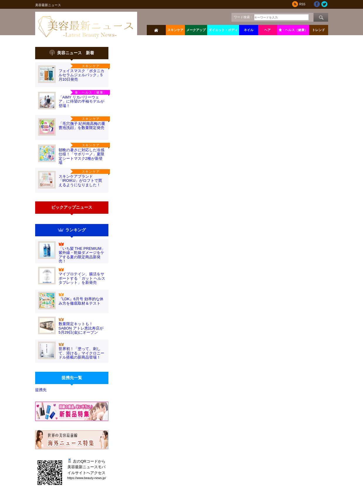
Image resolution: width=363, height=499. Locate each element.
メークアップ (196, 30)
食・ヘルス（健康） (293, 30)
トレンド (318, 30)
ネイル (248, 30)
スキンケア (175, 30)
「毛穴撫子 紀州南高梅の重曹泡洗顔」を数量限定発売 (82, 125)
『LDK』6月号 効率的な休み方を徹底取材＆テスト (81, 301)
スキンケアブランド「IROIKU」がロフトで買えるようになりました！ (80, 180)
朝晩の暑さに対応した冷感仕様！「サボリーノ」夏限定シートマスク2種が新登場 (81, 156)
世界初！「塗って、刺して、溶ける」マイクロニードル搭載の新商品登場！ (81, 353)
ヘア (267, 30)
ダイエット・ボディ (223, 30)
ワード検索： (243, 17)
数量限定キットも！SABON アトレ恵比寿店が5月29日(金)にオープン (81, 328)
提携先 (41, 390)
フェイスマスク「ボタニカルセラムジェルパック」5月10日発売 (81, 75)
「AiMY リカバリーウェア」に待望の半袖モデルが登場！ (81, 101)
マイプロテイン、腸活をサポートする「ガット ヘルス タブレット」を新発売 (82, 278)
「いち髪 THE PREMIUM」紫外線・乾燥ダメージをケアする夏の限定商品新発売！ (82, 254)
